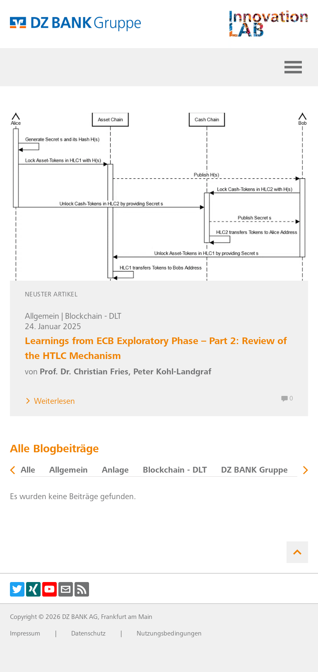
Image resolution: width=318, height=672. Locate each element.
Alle (28, 471)
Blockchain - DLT (93, 317)
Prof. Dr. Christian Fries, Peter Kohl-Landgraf (125, 373)
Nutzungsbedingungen (169, 634)
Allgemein (42, 317)
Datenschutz (88, 634)
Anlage (115, 471)
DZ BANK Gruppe (254, 471)
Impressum (25, 634)
